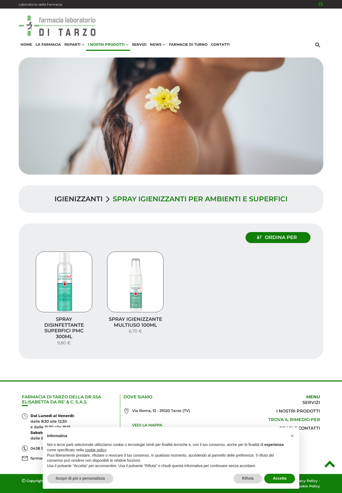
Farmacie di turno (188, 44)
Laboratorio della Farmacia (40, 4)
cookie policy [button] (95, 450)
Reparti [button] (74, 44)
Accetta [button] (279, 478)
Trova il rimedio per (294, 419)
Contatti (220, 44)
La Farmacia (48, 44)
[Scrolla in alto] (329, 466)
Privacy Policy (305, 481)
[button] (292, 436)
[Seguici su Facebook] (320, 4)
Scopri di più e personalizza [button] (80, 478)
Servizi (139, 44)
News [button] (157, 44)
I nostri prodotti (298, 411)
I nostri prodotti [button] (108, 44)
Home (26, 44)
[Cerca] (317, 44)
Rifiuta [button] (248, 478)
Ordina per (277, 237)
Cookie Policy (308, 486)
